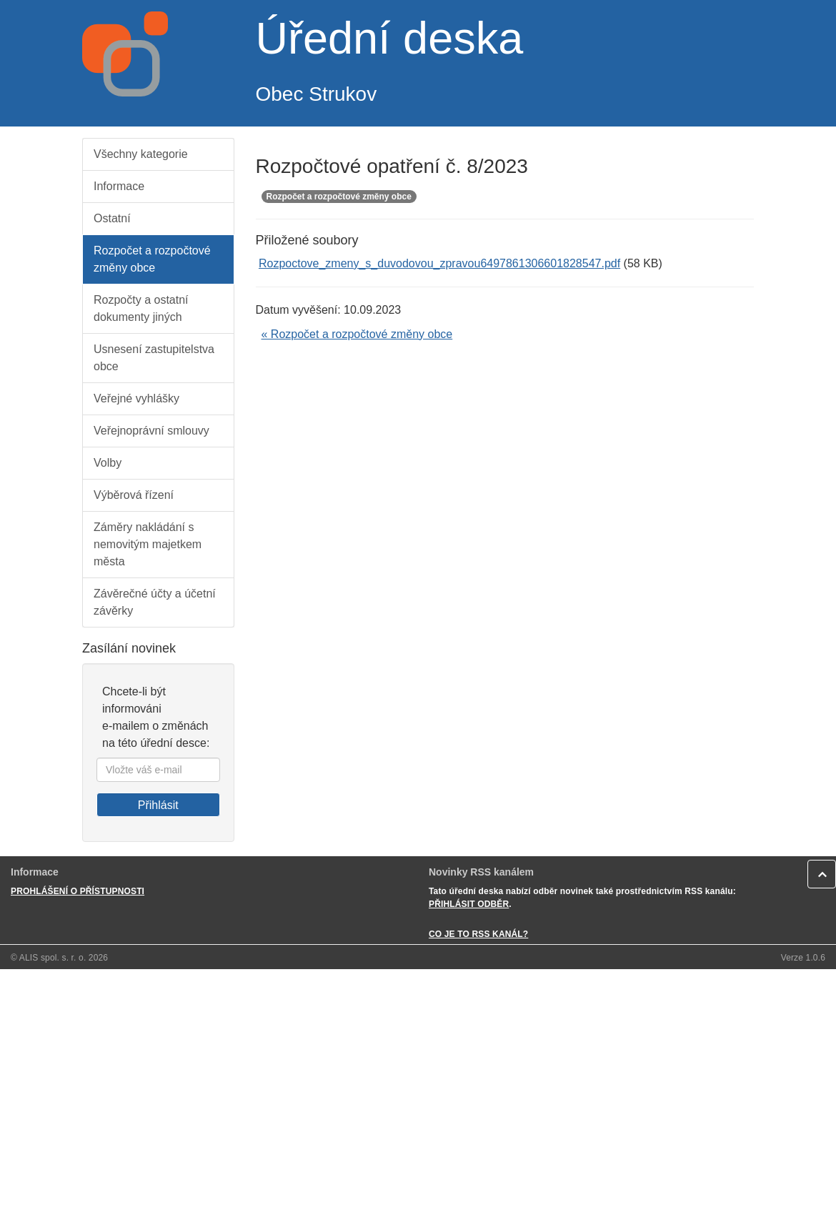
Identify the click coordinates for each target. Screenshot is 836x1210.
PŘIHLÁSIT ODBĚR (469, 904)
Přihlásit (158, 805)
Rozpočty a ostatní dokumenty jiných (141, 308)
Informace (119, 186)
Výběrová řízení (134, 495)
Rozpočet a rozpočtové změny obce (152, 259)
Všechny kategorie (141, 154)
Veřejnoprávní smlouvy (151, 431)
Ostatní (112, 218)
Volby (107, 463)
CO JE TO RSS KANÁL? (478, 934)
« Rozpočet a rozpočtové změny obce (357, 334)
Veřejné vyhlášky (136, 398)
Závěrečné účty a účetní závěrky (155, 602)
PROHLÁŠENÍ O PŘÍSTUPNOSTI (77, 891)
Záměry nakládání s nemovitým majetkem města (147, 544)
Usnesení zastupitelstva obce (154, 357)
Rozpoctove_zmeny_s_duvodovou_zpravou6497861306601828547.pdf (439, 263)
